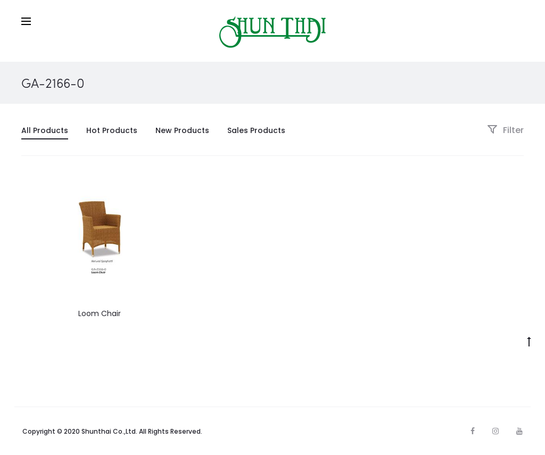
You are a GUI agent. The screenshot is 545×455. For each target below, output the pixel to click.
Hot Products (111, 130)
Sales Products (256, 130)
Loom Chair (99, 313)
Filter (505, 130)
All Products (44, 130)
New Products (182, 130)
